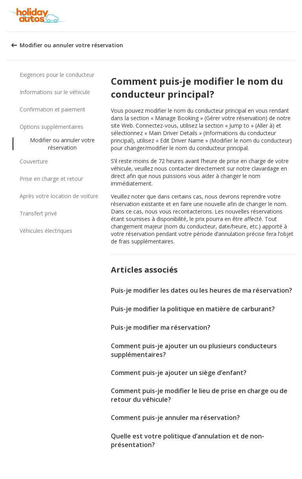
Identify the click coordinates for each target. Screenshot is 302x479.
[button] (293, 16)
